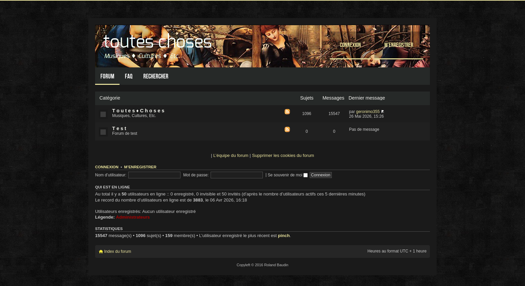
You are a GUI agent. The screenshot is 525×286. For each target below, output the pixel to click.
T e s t (119, 128)
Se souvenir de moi (288, 175)
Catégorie (109, 98)
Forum (107, 76)
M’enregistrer (398, 45)
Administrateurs (133, 217)
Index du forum (117, 251)
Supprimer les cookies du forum (283, 155)
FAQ (129, 76)
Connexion (350, 45)
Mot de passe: (196, 175)
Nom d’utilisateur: (110, 175)
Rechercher (155, 76)
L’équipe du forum (230, 155)
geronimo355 (368, 111)
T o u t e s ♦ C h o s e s (138, 110)
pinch (284, 235)
